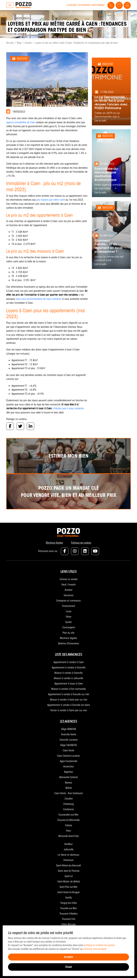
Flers (68, 830)
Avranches (68, 766)
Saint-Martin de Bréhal (68, 881)
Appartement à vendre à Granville (68, 667)
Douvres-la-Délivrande (68, 820)
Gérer (68, 616)
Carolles (69, 798)
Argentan (68, 771)
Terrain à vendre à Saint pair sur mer (68, 710)
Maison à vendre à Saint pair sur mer (68, 699)
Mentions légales (54, 542)
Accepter (68, 957)
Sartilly (68, 897)
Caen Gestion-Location (68, 755)
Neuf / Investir (69, 584)
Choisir (68, 967)
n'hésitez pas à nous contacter (68, 408)
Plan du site (68, 632)
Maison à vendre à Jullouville (68, 678)
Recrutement (98, 5)
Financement (68, 606)
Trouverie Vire (68, 919)
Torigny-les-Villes (68, 903)
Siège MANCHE (68, 729)
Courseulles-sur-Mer (68, 814)
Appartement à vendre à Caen (69, 662)
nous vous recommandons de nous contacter (39, 298)
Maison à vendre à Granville (68, 672)
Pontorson (68, 860)
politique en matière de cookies (99, 945)
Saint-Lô (69, 876)
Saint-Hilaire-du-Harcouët (68, 865)
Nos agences (84, 5)
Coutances (68, 809)
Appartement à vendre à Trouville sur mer (68, 694)
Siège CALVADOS (68, 745)
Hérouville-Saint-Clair (68, 836)
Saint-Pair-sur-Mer (68, 886)
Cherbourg (68, 804)
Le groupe (72, 5)
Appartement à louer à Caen (68, 683)
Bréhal (68, 787)
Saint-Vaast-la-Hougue (68, 892)
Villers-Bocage (68, 924)
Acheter (68, 590)
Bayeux (68, 782)
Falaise (68, 825)
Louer (68, 611)
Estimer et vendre (68, 579)
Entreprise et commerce (68, 600)
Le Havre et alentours (68, 854)
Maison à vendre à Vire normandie (68, 689)
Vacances (68, 595)
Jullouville (68, 849)
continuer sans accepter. (95, 949)
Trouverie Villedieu (69, 913)
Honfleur (68, 844)
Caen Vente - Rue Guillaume (68, 793)
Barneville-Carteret (68, 777)
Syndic (68, 622)
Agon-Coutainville (68, 761)
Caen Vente (68, 750)
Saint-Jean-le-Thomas (68, 870)
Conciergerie (68, 627)
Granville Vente (68, 734)
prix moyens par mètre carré (51, 199)
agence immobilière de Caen (20, 122)
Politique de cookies (81, 542)
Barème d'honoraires (68, 643)
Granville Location (69, 739)
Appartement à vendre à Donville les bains (68, 705)
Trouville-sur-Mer (68, 908)
